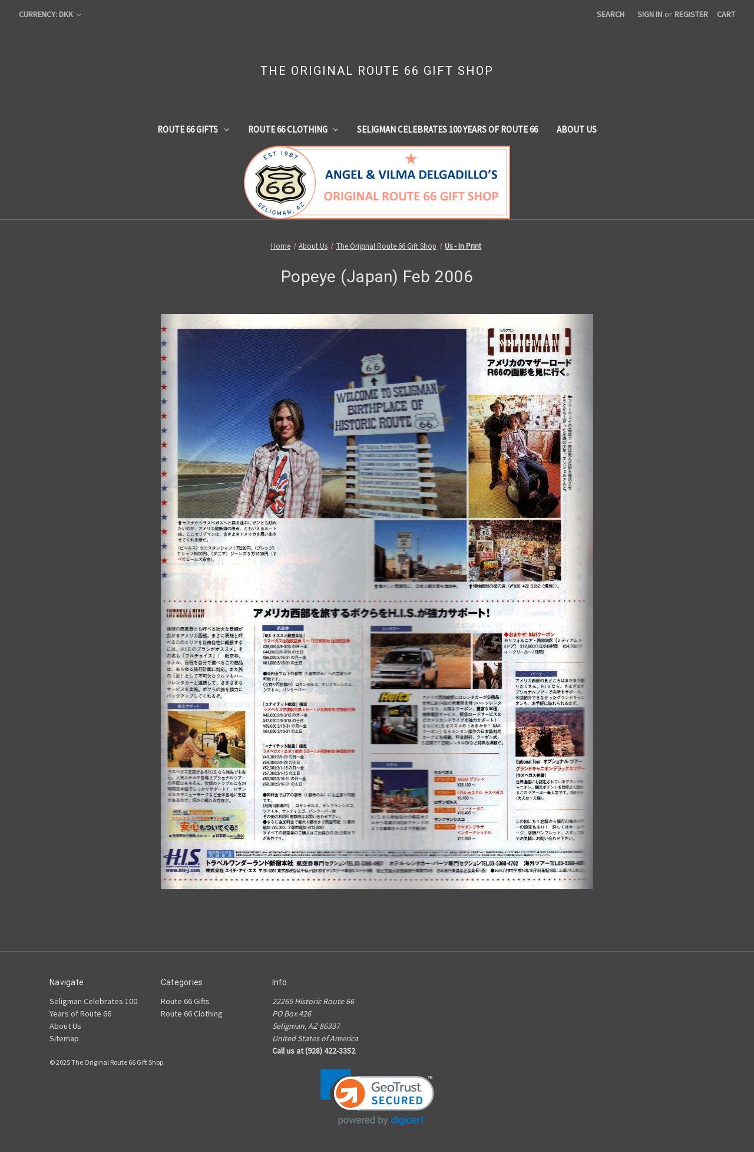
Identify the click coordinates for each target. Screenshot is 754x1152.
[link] (377, 1097)
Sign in (649, 14)
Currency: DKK (50, 14)
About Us (577, 129)
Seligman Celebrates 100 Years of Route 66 (447, 129)
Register (691, 14)
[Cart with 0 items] (726, 14)
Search (610, 14)
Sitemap (64, 1038)
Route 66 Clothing (293, 129)
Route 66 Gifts (193, 129)
